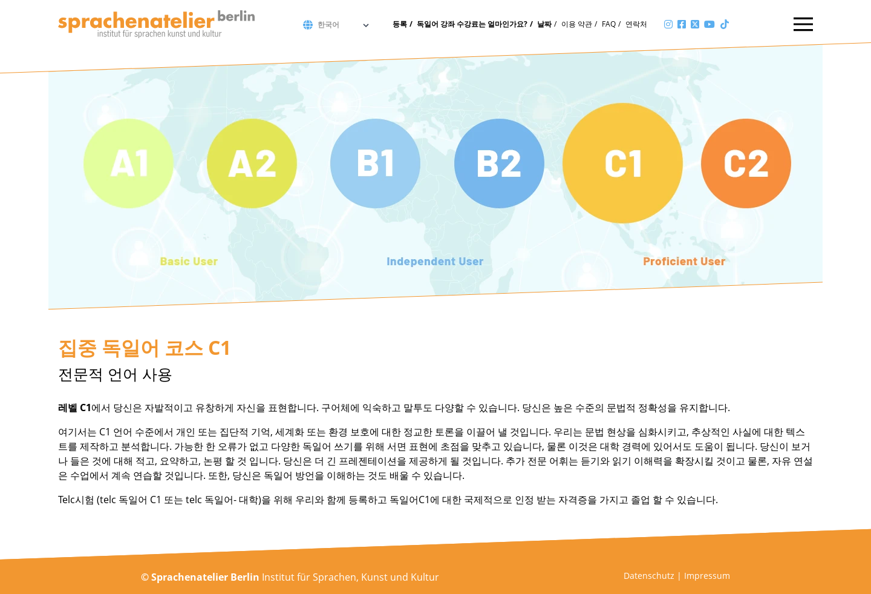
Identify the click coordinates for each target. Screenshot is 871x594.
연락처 (636, 24)
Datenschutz (649, 575)
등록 (400, 24)
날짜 (544, 24)
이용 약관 (576, 24)
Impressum (707, 575)
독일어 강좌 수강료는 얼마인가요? (472, 24)
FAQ (609, 24)
